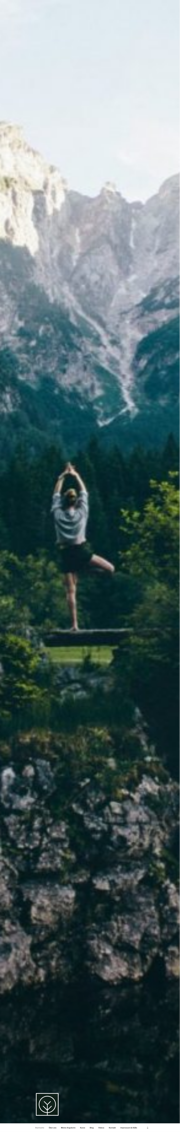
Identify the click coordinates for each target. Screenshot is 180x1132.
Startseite (39, 1128)
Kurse (82, 1128)
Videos (101, 1128)
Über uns (52, 1128)
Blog (92, 1128)
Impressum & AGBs (128, 1128)
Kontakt (112, 1128)
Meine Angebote (68, 1128)
